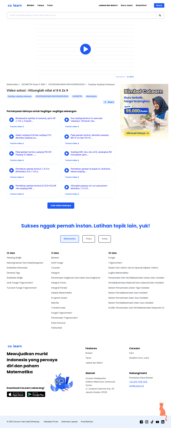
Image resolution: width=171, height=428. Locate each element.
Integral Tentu (58, 282)
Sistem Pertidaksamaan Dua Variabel (127, 292)
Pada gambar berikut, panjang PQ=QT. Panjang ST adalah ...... (33, 153)
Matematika (12, 84)
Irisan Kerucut (58, 322)
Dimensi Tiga (13, 272)
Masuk (159, 5)
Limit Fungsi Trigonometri (20, 282)
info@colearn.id (136, 386)
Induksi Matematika (61, 292)
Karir (131, 353)
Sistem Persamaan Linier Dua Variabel (128, 297)
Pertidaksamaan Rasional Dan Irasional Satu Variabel (136, 282)
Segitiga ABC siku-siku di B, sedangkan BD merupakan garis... (91, 153)
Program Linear (59, 297)
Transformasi (58, 307)
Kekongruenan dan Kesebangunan (25, 262)
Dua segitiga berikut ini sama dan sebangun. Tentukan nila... (86, 119)
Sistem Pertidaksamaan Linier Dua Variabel (130, 302)
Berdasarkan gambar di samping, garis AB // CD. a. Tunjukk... (35, 119)
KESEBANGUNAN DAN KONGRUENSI (66, 84)
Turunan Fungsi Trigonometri (22, 287)
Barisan (55, 257)
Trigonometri (115, 262)
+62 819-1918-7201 (138, 382)
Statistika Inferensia (17, 267)
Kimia (104, 239)
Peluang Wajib (14, 257)
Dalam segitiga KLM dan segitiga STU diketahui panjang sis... (33, 136)
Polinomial (56, 327)
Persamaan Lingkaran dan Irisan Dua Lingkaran (75, 277)
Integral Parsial (59, 287)
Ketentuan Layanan (69, 422)
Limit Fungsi (57, 262)
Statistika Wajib (15, 277)
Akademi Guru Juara (139, 358)
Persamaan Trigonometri (64, 317)
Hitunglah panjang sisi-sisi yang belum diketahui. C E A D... (89, 187)
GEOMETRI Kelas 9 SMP (33, 84)
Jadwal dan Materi (108, 5)
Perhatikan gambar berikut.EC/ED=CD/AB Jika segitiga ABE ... (35, 187)
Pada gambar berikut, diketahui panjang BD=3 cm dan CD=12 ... (90, 136)
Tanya (40, 5)
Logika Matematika (118, 272)
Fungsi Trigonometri (61, 312)
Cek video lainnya (61, 205)
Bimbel (30, 5)
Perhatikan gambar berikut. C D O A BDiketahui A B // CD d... (32, 170)
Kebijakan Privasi (51, 422)
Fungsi (111, 257)
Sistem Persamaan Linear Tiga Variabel (128, 287)
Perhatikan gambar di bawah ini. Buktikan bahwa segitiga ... (90, 170)
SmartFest (141, 5)
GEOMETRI (77, 96)
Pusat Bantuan (87, 422)
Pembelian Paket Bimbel (141, 378)
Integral (55, 272)
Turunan (55, 267)
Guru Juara (127, 5)
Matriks (55, 302)
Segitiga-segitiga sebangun (101, 84)
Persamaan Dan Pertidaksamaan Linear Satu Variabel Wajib (139, 277)
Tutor (50, 5)
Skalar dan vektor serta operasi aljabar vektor (133, 267)
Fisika (89, 239)
